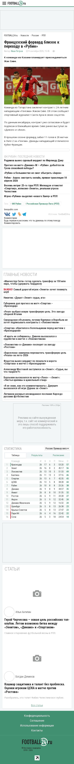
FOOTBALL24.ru (16, 3)
